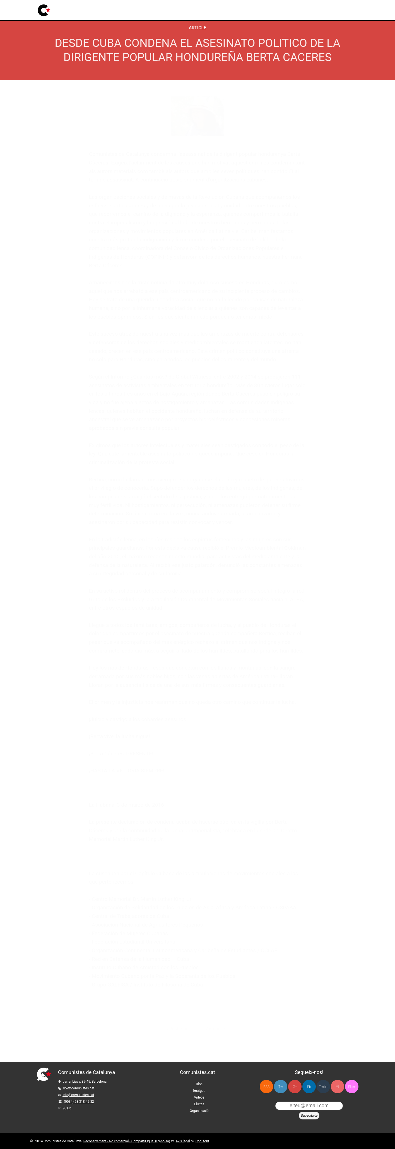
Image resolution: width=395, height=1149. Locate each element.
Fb (309, 1087)
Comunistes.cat (197, 1072)
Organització (199, 1111)
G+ (295, 1087)
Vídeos (139, 8)
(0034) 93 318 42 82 (79, 1102)
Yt (337, 1087)
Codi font (202, 1141)
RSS (266, 1087)
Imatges (119, 9)
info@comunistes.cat (78, 1095)
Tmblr (323, 1087)
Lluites (157, 6)
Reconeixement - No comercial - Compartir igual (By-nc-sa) (126, 1141)
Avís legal (183, 1141)
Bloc (101, 9)
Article (197, 27)
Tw (280, 1087)
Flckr (351, 1087)
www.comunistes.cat (78, 1088)
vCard (67, 1108)
